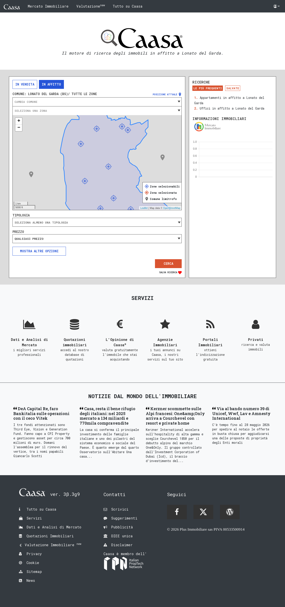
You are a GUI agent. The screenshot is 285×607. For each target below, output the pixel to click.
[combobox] (97, 101)
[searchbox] (97, 222)
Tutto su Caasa (127, 6)
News (30, 580)
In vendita (24, 84)
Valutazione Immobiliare (53, 544)
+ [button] (18, 121)
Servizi (34, 518)
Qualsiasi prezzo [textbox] (28, 239)
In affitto (51, 84)
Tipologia (21, 215)
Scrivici (119, 509)
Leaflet (144, 208)
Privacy (34, 553)
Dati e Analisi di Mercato (53, 527)
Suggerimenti (124, 518)
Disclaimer (122, 544)
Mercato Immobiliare (48, 6)
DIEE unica (122, 536)
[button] (276, 6)
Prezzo (18, 231)
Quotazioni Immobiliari (50, 536)
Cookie (32, 562)
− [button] (18, 127)
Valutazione (90, 5)
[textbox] (97, 102)
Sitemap (34, 571)
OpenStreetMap (171, 208)
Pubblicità (122, 527)
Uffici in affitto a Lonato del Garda (232, 108)
